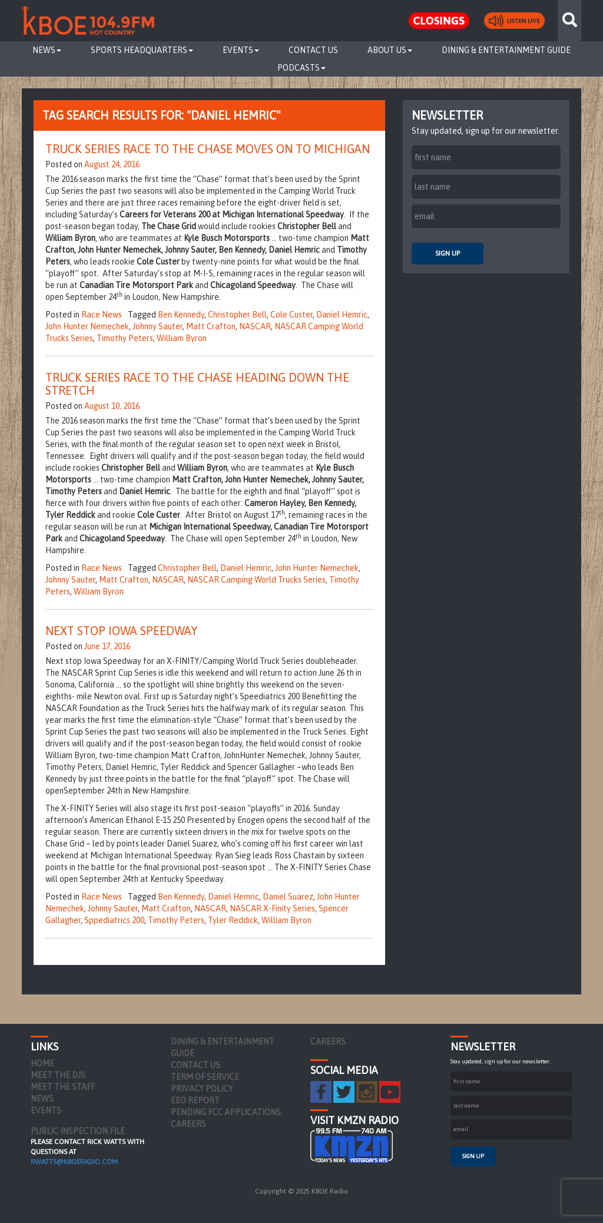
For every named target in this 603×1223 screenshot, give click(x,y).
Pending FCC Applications (226, 1112)
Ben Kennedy (181, 314)
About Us (389, 50)
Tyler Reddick (233, 920)
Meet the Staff (63, 1087)
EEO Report (195, 1100)
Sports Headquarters (142, 50)
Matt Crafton (211, 326)
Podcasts (301, 67)
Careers (188, 1124)
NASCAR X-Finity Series (272, 908)
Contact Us (313, 50)
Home (42, 1063)
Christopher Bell (237, 314)
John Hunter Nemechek (87, 326)
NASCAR (255, 326)
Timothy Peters (125, 338)
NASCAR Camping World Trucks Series (256, 579)
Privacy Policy (202, 1088)
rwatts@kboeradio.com (74, 1162)
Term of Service (205, 1077)
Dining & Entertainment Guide (506, 50)
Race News (101, 314)
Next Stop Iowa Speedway (121, 630)
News (46, 50)
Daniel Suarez (288, 896)
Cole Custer (291, 314)
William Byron (182, 338)
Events (241, 50)
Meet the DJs (58, 1075)
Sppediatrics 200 (114, 920)
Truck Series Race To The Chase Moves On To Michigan (207, 149)
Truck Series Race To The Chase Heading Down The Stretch (197, 384)
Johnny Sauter (157, 326)
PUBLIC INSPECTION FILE (78, 1131)
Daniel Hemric (341, 314)
